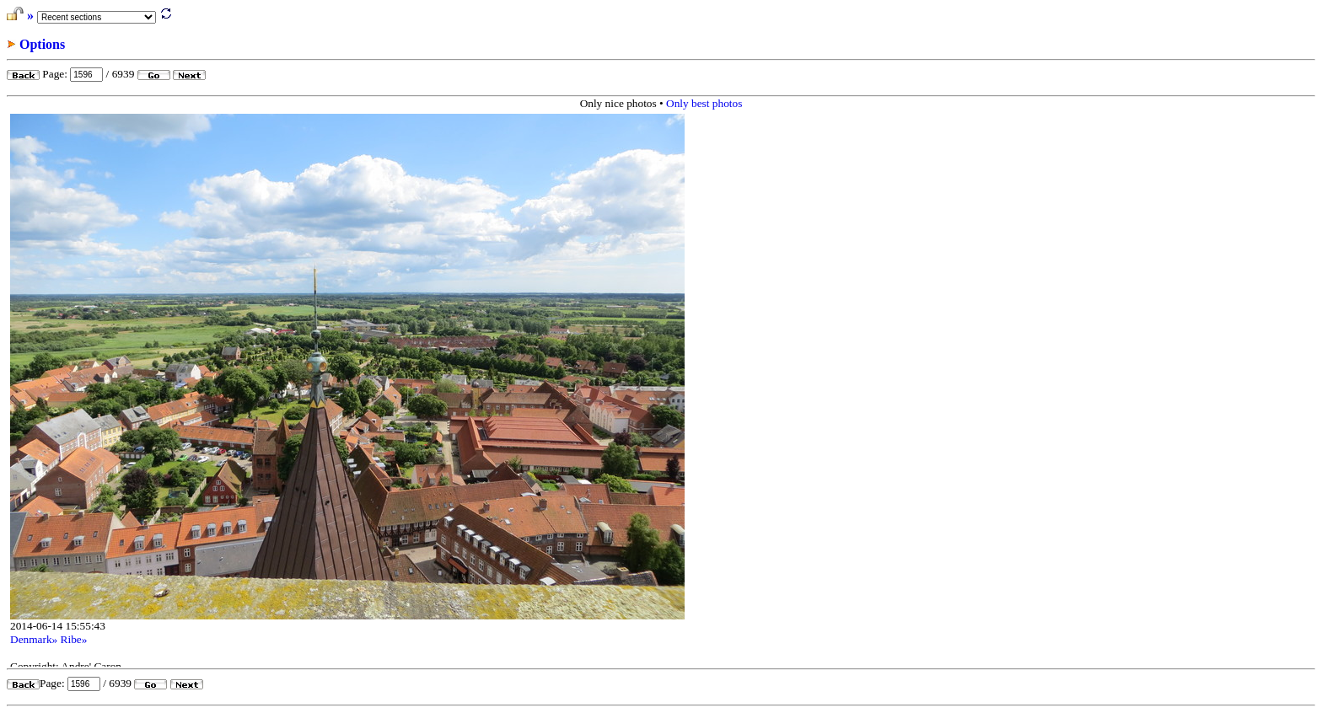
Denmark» (33, 639)
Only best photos (704, 103)
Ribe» (74, 639)
